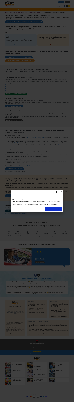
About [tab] (54, 195)
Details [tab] (37, 195)
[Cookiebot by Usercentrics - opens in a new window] (57, 192)
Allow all (53, 208)
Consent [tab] (19, 195)
